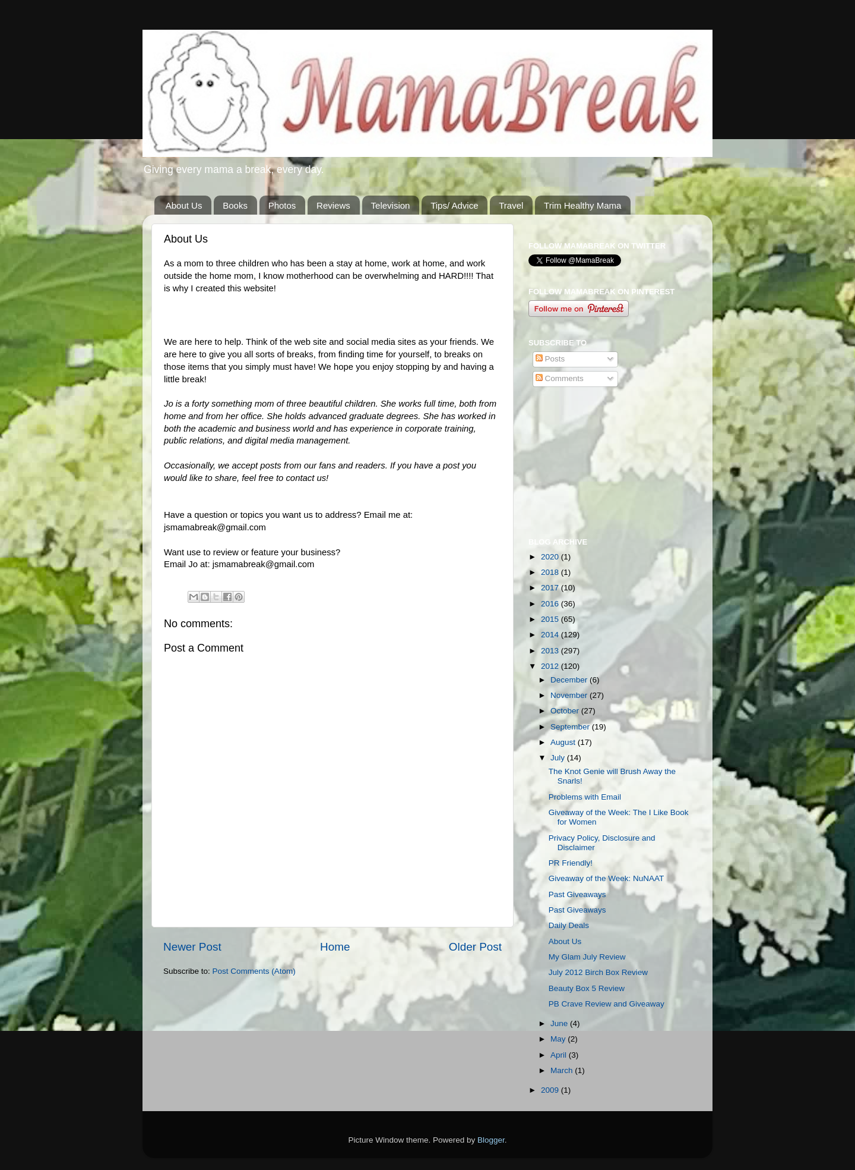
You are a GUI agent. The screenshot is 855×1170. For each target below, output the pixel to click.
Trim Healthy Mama (582, 205)
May (559, 1038)
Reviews (333, 205)
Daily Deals (569, 925)
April (559, 1055)
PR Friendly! (571, 862)
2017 (551, 587)
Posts (550, 358)
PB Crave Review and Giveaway (606, 1003)
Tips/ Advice (454, 205)
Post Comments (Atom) (254, 971)
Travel (511, 205)
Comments (560, 378)
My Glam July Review (587, 956)
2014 (551, 634)
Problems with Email (585, 796)
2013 (551, 650)
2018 (551, 572)
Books (235, 205)
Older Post (475, 947)
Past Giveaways (577, 894)
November (570, 695)
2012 (551, 666)
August (564, 742)
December (570, 679)
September (571, 726)
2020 (551, 556)
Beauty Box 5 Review (587, 988)
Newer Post (192, 947)
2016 (551, 603)
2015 (551, 619)
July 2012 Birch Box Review (598, 972)
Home (335, 947)
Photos (282, 205)
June (560, 1023)
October (565, 710)
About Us (184, 205)
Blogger (491, 1140)
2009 (551, 1090)
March (562, 1070)
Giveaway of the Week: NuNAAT (606, 878)
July (558, 757)
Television (390, 205)
